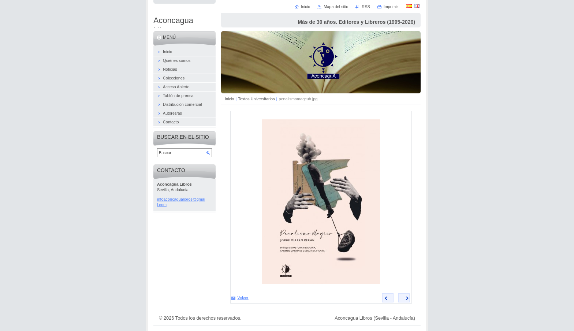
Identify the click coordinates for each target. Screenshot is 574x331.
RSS (366, 6)
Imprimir (391, 6)
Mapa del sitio (336, 6)
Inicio (229, 99)
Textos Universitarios (256, 99)
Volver (243, 297)
